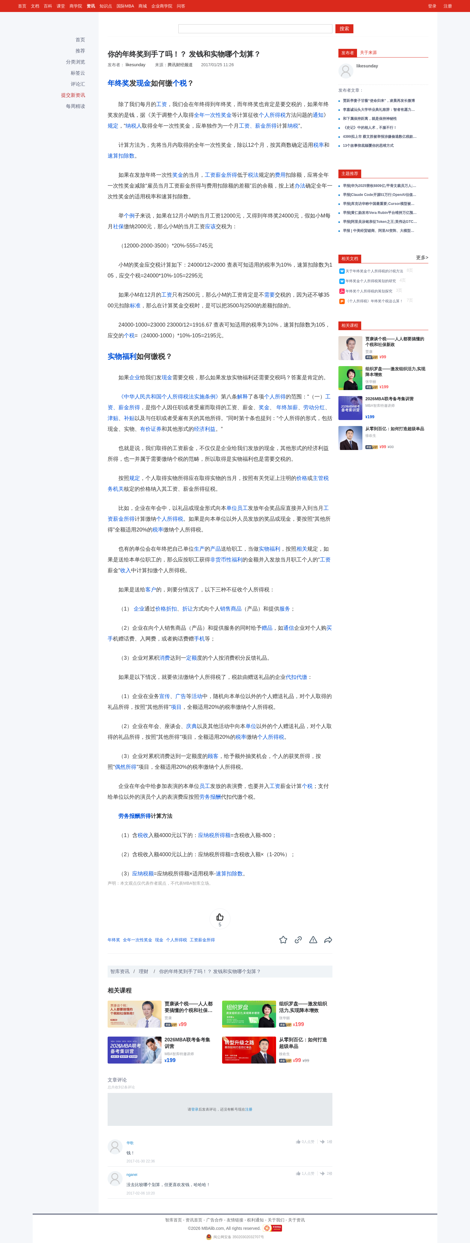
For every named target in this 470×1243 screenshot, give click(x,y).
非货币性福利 (226, 560)
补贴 (129, 418)
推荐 (80, 50)
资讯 (91, 6)
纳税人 (134, 126)
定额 (191, 658)
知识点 (106, 6)
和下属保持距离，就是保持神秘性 (370, 119)
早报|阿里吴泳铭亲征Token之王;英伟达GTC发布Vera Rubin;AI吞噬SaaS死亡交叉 (380, 222)
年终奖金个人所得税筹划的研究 (372, 281)
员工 (242, 508)
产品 (215, 549)
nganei (131, 1175)
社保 (118, 226)
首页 (22, 6)
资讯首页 (194, 1220)
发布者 (347, 52)
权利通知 (255, 1220)
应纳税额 (143, 874)
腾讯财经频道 (180, 64)
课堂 (61, 6)
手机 (199, 639)
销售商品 (231, 609)
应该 (210, 226)
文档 (35, 6)
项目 (176, 707)
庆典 (191, 726)
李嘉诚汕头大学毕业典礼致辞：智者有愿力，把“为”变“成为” (380, 110)
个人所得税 (272, 115)
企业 (134, 377)
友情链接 (235, 1220)
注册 (448, 6)
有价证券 (151, 429)
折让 (187, 609)
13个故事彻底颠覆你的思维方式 (368, 146)
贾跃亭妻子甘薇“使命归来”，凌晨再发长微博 (379, 101)
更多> (422, 257)
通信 (288, 628)
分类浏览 (75, 61)
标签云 (78, 72)
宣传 (164, 696)
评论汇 (78, 84)
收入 (125, 570)
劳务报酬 (210, 797)
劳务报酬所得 (134, 816)
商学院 (76, 6)
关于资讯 (296, 1220)
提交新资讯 (73, 95)
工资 (161, 104)
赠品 (267, 628)
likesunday (135, 64)
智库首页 (173, 1220)
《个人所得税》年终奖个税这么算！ (375, 301)
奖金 (177, 175)
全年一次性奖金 (213, 115)
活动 (197, 696)
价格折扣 (166, 609)
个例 (129, 216)
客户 (150, 590)
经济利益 (205, 429)
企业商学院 (161, 6)
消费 (164, 658)
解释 (242, 397)
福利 (129, 356)
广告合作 (214, 1220)
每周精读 (75, 106)
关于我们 (276, 1220)
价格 (301, 478)
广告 (180, 696)
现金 (143, 83)
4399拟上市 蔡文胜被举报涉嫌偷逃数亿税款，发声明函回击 (380, 137)
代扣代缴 (296, 677)
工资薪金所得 (221, 175)
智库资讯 (119, 971)
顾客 (213, 756)
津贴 (113, 418)
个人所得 (275, 397)
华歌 (130, 1143)
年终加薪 (287, 407)
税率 (318, 145)
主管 (318, 478)
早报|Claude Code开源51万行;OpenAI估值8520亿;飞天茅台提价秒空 (380, 195)
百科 (48, 6)
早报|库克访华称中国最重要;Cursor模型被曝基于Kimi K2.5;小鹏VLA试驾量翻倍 (380, 204)
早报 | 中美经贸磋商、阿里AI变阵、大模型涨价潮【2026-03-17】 (380, 231)
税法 (253, 175)
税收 (143, 835)
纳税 (292, 126)
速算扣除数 (121, 156)
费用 (280, 175)
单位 (231, 508)
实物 (115, 356)
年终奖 (118, 83)
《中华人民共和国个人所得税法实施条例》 (169, 397)
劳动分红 (314, 407)
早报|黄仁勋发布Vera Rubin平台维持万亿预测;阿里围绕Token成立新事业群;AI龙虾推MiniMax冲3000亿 (380, 213)
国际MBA (125, 6)
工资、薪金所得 (258, 126)
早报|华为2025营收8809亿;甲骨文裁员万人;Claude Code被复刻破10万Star (380, 186)
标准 (135, 306)
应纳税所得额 (214, 835)
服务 (284, 609)
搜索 (344, 28)
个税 (179, 83)
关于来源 (368, 52)
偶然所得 (125, 767)
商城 (142, 6)
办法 (300, 186)
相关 (301, 549)
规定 (113, 126)
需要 (269, 295)
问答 (181, 6)
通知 (318, 115)
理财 (144, 971)
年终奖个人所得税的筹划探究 (370, 291)
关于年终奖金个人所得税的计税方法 (375, 271)
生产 (199, 549)
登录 (432, 6)
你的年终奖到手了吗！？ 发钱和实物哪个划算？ (210, 971)
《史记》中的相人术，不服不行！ (370, 128)
